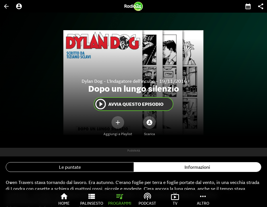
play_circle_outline (100, 104)
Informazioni (197, 167)
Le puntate (70, 167)
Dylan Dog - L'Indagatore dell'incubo (118, 81)
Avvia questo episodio (129, 104)
